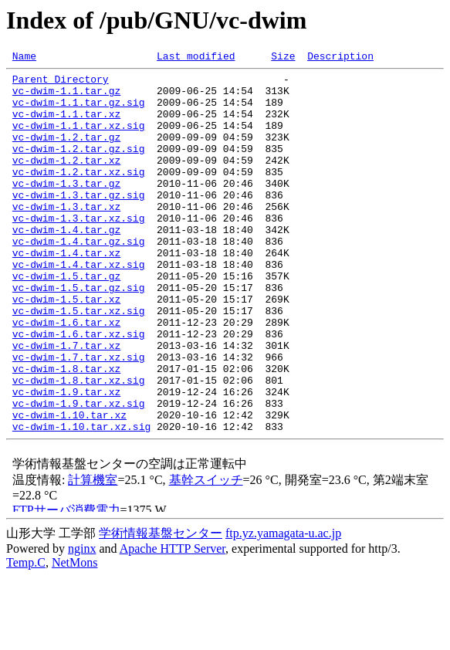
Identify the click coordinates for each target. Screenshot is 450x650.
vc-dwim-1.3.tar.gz (66, 208)
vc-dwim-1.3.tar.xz (66, 236)
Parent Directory (60, 83)
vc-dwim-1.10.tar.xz (69, 486)
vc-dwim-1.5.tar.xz (66, 347)
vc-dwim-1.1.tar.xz (66, 125)
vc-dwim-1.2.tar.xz (66, 181)
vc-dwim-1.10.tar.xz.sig (81, 500)
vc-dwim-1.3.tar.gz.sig (78, 222)
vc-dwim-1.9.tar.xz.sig (78, 472)
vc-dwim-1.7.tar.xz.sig (78, 417)
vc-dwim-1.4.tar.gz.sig (78, 278)
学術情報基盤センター (160, 607)
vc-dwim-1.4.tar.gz (66, 264)
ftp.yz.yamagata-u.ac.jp (283, 607)
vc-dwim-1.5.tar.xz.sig (78, 361)
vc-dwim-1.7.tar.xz (66, 403)
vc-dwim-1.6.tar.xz (66, 375)
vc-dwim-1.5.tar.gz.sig (78, 333)
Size (283, 58)
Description (340, 58)
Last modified (196, 58)
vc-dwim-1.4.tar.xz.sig (78, 306)
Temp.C (26, 636)
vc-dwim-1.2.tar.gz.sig (78, 167)
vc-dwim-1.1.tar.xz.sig (78, 139)
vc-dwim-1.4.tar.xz (66, 292)
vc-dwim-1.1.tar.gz (66, 97)
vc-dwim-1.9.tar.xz (66, 458)
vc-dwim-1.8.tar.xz (66, 431)
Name (24, 58)
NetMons (75, 636)
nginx (82, 622)
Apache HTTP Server (172, 622)
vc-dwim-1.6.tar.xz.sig (78, 389)
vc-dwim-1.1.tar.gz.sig (78, 111)
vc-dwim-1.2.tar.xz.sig (78, 194)
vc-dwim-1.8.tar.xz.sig (78, 445)
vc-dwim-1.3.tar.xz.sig (78, 250)
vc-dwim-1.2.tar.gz (66, 153)
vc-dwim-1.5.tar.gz (66, 320)
